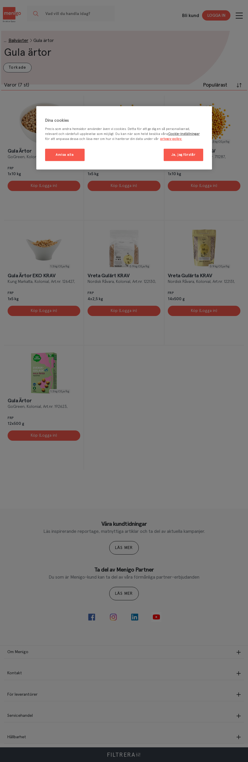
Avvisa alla (64, 154)
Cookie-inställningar (184, 134)
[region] (124, 138)
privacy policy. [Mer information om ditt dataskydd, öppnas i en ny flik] (171, 139)
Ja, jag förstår (183, 154)
